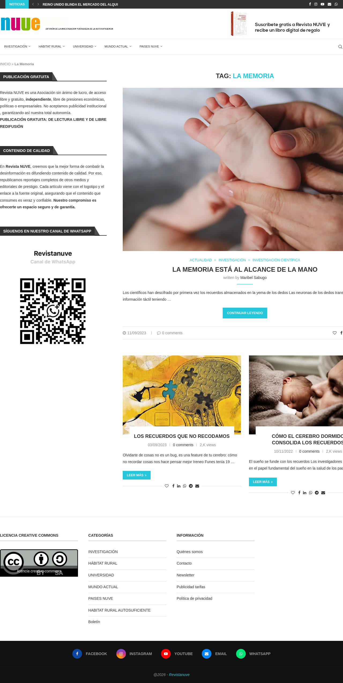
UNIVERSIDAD (83, 46)
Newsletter (185, 575)
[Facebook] (310, 4)
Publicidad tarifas (191, 587)
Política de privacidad (194, 598)
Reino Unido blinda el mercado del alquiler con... (89, 4)
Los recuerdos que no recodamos (182, 436)
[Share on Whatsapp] (184, 486)
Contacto (184, 563)
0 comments (169, 333)
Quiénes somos (190, 552)
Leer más (137, 475)
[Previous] (33, 4)
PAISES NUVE (149, 46)
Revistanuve (179, 675)
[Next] (38, 4)
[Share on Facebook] (341, 333)
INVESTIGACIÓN (15, 46)
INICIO (5, 64)
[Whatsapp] (336, 4)
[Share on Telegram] (191, 486)
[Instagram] (315, 4)
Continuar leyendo (245, 313)
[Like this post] (335, 333)
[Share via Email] (197, 486)
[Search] (340, 47)
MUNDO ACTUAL (116, 46)
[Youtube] (322, 4)
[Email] (329, 4)
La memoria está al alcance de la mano (245, 269)
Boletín (94, 622)
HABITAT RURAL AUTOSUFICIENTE (119, 610)
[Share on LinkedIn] (178, 486)
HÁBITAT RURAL (50, 46)
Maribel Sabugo (253, 277)
